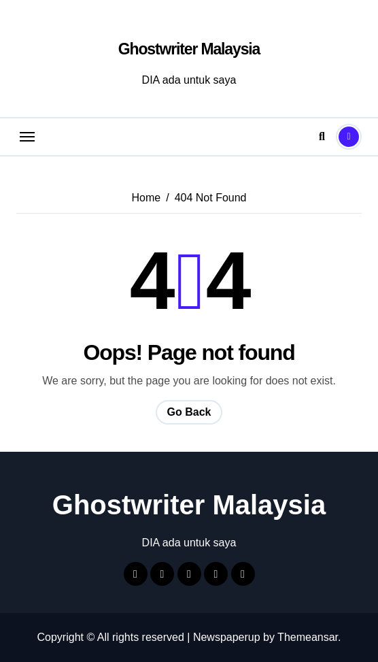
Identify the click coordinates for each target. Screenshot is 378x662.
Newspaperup (226, 637)
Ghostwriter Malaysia (189, 49)
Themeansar (307, 637)
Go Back (189, 412)
